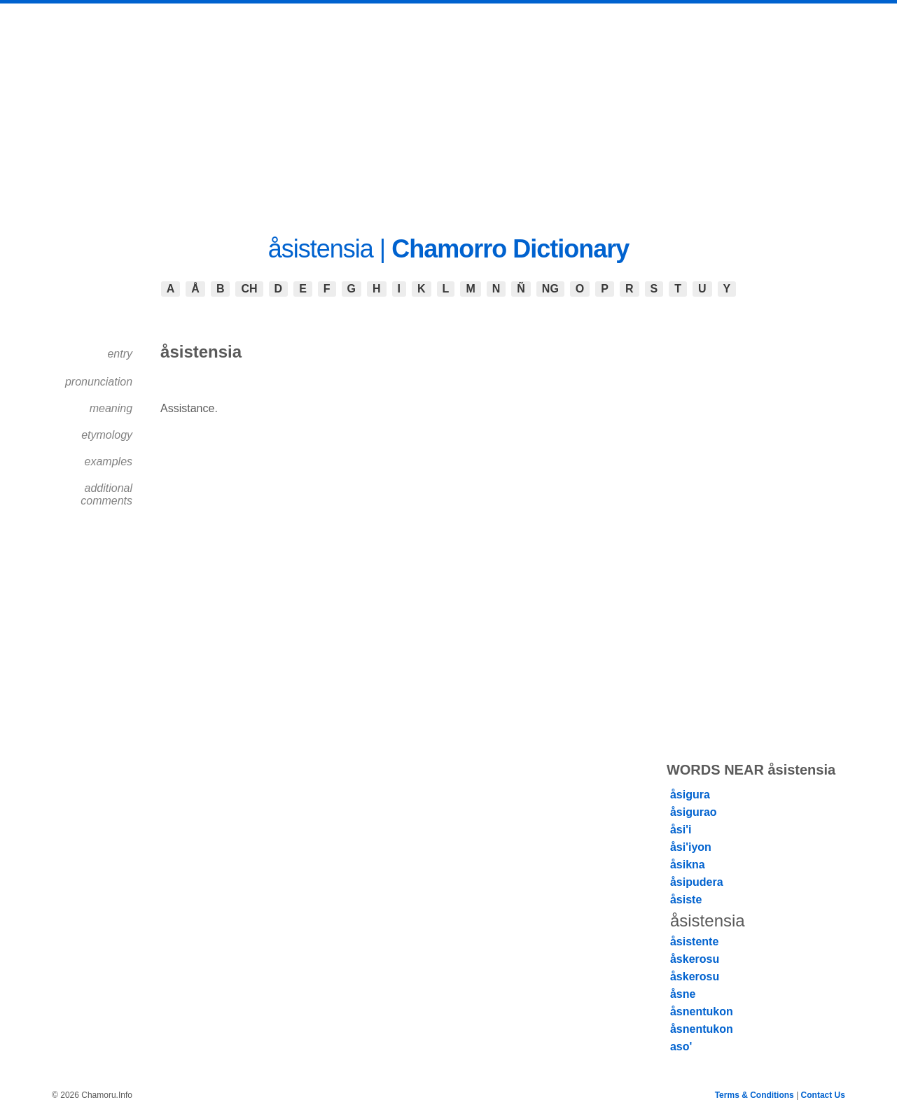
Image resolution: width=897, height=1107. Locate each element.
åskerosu (694, 959)
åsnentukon (701, 1011)
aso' (681, 1046)
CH (249, 289)
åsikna (687, 864)
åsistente (694, 941)
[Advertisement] (449, 108)
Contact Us (823, 1095)
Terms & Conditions (754, 1095)
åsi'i (681, 829)
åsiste (686, 899)
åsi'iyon (690, 847)
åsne (682, 994)
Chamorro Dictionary (510, 248)
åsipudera (696, 882)
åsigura (690, 795)
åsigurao (693, 812)
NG (550, 289)
